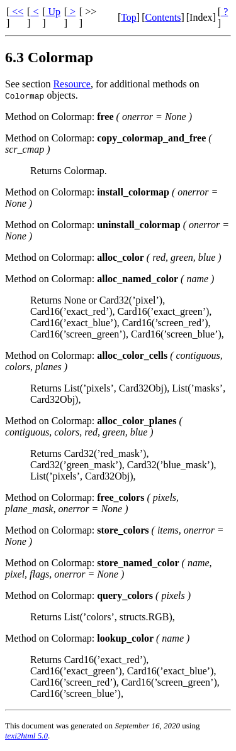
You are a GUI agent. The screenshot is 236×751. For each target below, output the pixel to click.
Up (52, 11)
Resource (72, 84)
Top (129, 17)
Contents (163, 17)
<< (16, 11)
